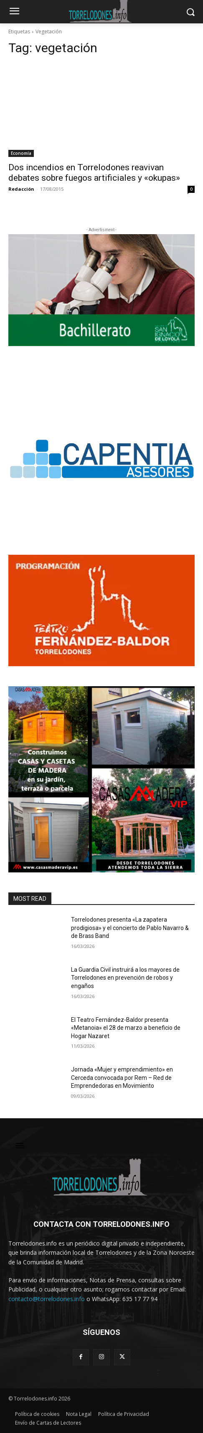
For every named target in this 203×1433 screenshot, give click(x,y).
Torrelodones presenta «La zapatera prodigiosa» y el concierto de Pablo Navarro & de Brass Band (130, 927)
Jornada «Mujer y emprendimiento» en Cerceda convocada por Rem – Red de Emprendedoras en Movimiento (122, 1077)
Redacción (21, 189)
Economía (21, 153)
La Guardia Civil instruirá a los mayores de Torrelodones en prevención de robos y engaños (125, 977)
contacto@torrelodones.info (46, 1299)
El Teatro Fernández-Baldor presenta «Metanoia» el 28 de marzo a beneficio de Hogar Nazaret (125, 1027)
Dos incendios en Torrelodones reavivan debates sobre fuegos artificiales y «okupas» (94, 172)
